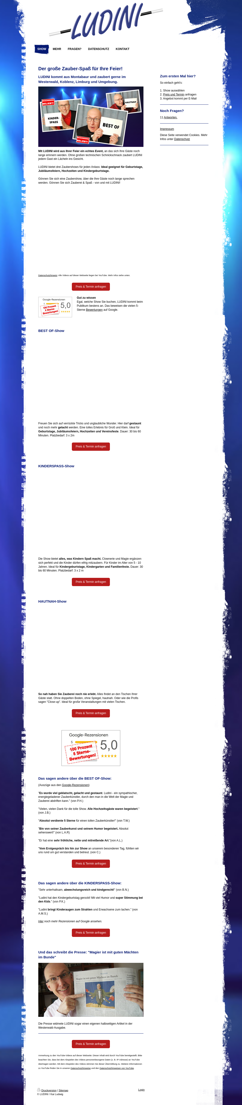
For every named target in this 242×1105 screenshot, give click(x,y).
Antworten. (170, 117)
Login (141, 1089)
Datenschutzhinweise (81, 1068)
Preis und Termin (173, 94)
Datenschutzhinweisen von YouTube (116, 1068)
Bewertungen (94, 309)
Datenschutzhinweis (47, 275)
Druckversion (46, 1090)
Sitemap (63, 1090)
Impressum (167, 129)
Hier (40, 921)
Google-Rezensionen (75, 785)
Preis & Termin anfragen (91, 286)
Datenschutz (182, 139)
